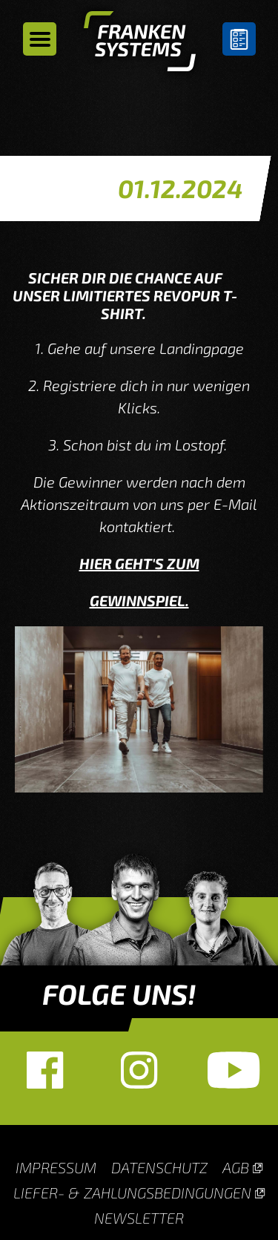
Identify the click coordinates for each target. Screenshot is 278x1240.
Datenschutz (159, 1167)
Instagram (139, 1070)
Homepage (140, 44)
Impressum (56, 1167)
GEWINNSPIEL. (139, 600)
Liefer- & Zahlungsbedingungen (132, 1192)
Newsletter (139, 1218)
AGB (235, 1167)
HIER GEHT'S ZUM (139, 563)
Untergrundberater (239, 39)
